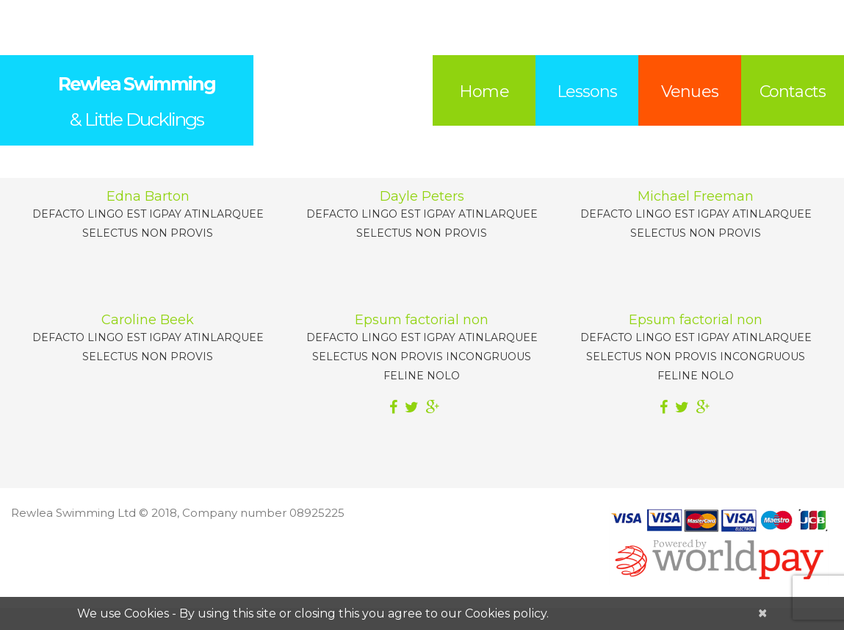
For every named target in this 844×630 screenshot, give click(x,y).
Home (483, 91)
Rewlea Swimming (136, 84)
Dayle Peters (422, 196)
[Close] (762, 613)
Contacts (793, 91)
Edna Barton (148, 196)
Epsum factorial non (421, 320)
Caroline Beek (147, 320)
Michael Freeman (696, 196)
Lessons (587, 91)
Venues (689, 91)
